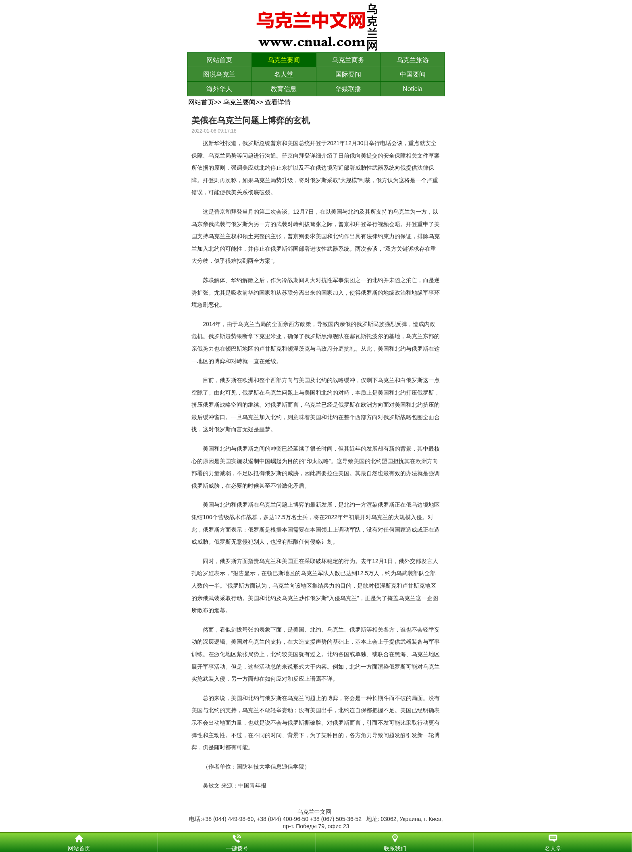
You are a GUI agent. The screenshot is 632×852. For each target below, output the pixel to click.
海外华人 (219, 88)
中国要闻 (413, 74)
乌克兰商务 (348, 59)
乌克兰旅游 (413, 59)
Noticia (412, 88)
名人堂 (283, 74)
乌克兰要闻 (284, 59)
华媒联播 (348, 88)
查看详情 (278, 102)
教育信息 (284, 88)
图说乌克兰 (219, 74)
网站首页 (219, 59)
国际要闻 (348, 74)
